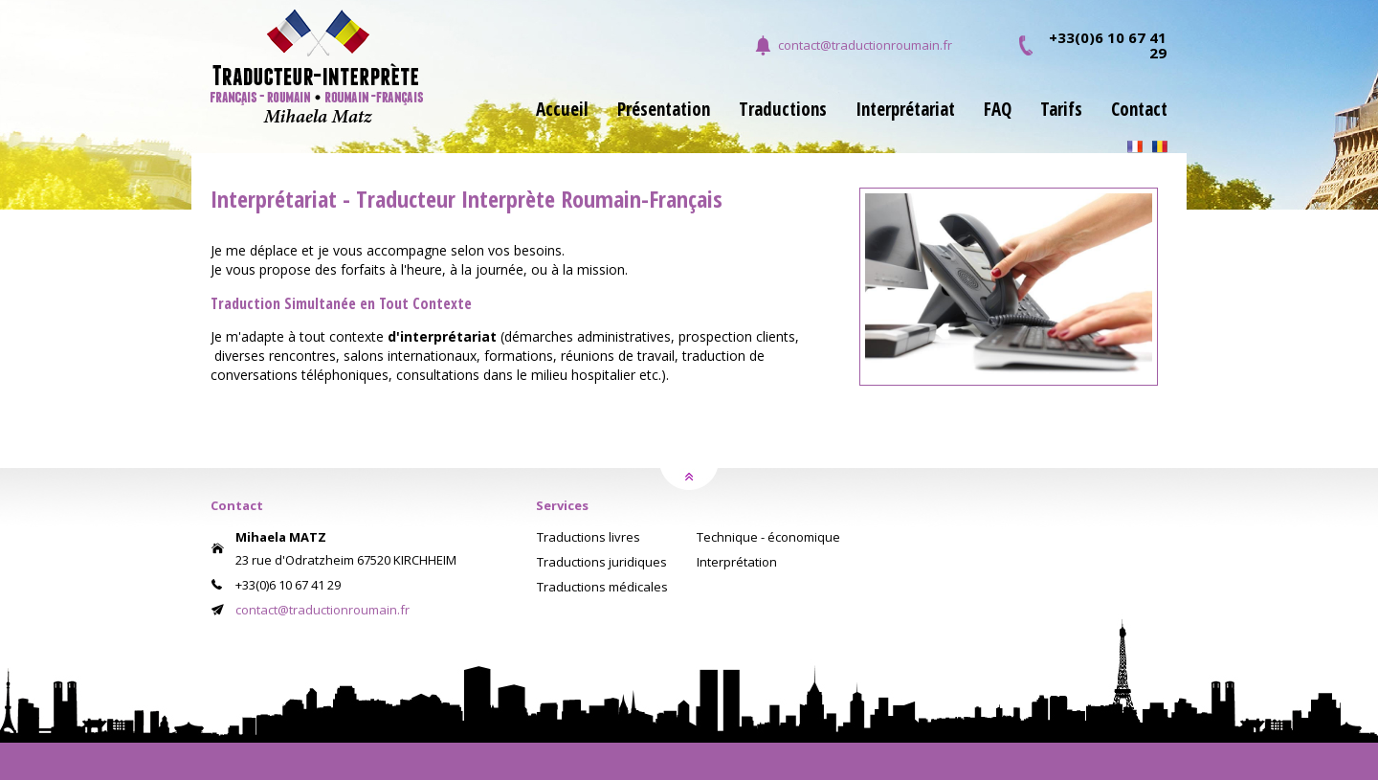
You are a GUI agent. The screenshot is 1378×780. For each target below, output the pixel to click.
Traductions (783, 111)
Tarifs (1061, 111)
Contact (1139, 111)
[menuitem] (548, 120)
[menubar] (837, 120)
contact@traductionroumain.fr (865, 45)
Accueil (562, 111)
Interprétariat (905, 111)
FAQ (997, 111)
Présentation (663, 111)
